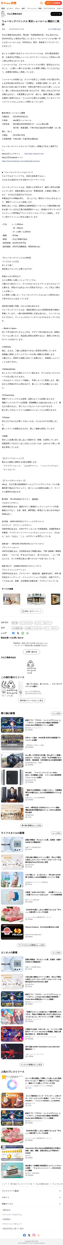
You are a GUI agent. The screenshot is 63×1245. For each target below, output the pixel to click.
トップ (4, 1184)
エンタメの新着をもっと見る (31, 1065)
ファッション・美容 (34, 9)
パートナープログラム (12, 1215)
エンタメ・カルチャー (43, 623)
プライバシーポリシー (12, 1224)
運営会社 (6, 1210)
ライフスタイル (49, 9)
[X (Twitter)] (18, 633)
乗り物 (14, 623)
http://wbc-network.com (34, 154)
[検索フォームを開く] (41, 3)
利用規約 (6, 1219)
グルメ (17, 9)
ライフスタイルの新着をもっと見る (31, 945)
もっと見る (56, 713)
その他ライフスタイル (33, 628)
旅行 (23, 9)
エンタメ (10, 9)
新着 (3, 9)
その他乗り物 (17, 628)
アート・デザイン (51, 628)
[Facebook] (13, 633)
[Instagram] (33, 1235)
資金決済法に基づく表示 (13, 1229)
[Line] (23, 633)
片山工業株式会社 (54, 29)
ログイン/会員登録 (53, 3)
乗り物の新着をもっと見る (31, 825)
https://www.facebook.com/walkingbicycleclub (21, 161)
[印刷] (27, 633)
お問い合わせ (31, 652)
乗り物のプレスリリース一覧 (21, 1184)
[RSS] (38, 1235)
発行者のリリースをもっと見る (31, 700)
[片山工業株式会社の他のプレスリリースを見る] (56, 14)
